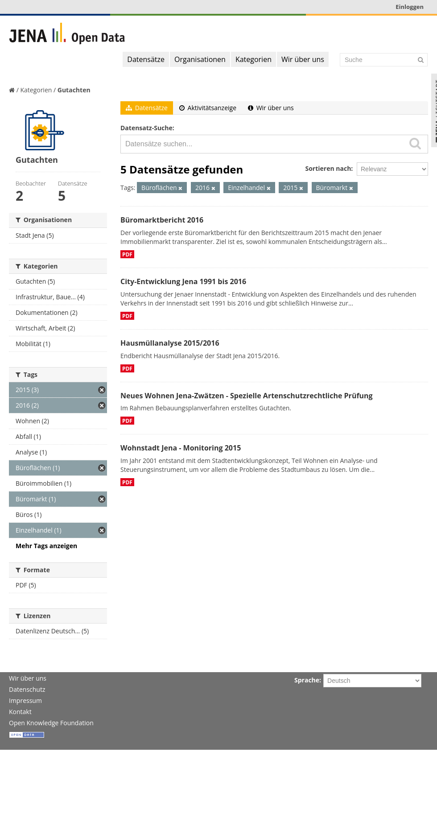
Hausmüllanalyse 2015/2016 (169, 343)
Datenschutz (27, 689)
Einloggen (410, 7)
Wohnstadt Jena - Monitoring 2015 (180, 448)
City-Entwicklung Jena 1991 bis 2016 (183, 281)
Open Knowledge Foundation (51, 723)
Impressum (25, 700)
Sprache (306, 680)
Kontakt (20, 711)
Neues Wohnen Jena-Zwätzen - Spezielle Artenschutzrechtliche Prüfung (246, 396)
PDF (127, 254)
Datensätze (146, 59)
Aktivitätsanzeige (207, 107)
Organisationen (200, 59)
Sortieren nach (328, 168)
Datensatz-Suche (146, 128)
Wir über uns (302, 59)
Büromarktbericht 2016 (161, 220)
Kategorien (253, 59)
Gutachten (74, 90)
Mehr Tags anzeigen (46, 545)
